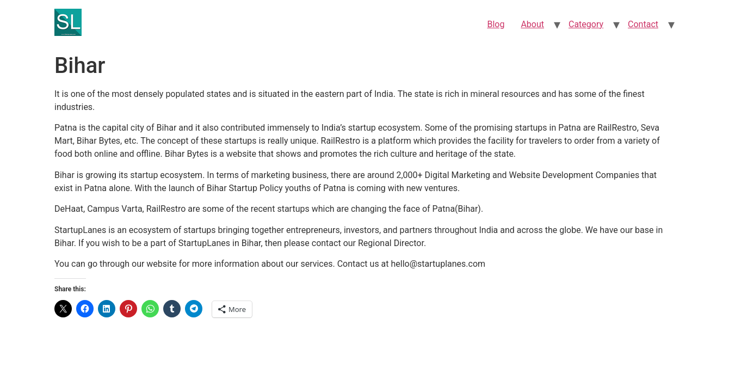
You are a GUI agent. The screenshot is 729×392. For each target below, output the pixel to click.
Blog (495, 24)
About (532, 24)
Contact (643, 24)
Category (586, 24)
